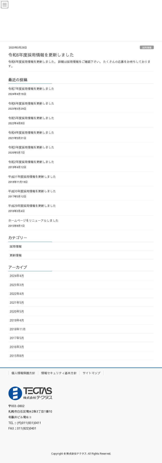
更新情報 (16, 255)
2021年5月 (17, 302)
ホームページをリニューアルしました (33, 220)
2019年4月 (17, 320)
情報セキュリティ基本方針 (59, 373)
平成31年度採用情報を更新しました (32, 176)
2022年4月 (17, 294)
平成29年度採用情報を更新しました (32, 206)
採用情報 (146, 47)
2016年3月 (17, 347)
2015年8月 (17, 356)
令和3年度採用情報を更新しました (31, 147)
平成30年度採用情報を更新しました (32, 191)
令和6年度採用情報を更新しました (41, 55)
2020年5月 (17, 311)
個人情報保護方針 (23, 373)
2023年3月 (17, 285)
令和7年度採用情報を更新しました (31, 88)
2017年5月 (17, 338)
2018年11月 (18, 329)
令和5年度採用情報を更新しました (31, 118)
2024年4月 (17, 276)
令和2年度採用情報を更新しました (31, 162)
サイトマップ (91, 373)
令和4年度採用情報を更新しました (31, 132)
